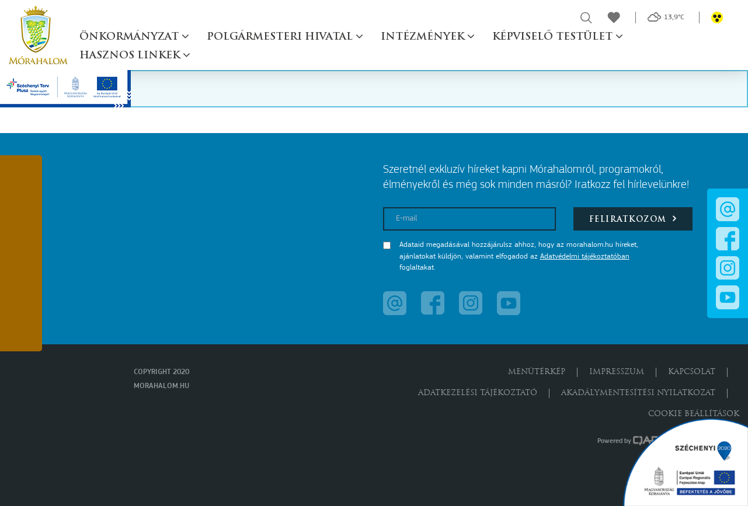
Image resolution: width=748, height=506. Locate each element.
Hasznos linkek (131, 56)
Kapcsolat (691, 372)
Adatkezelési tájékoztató (477, 393)
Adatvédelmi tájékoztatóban (584, 256)
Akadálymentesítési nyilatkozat (638, 393)
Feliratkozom (633, 219)
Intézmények (424, 37)
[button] (21, 180)
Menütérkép (536, 372)
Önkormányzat (130, 37)
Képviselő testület (553, 37)
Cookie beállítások (693, 414)
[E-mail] (469, 219)
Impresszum (616, 372)
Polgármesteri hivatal (281, 37)
